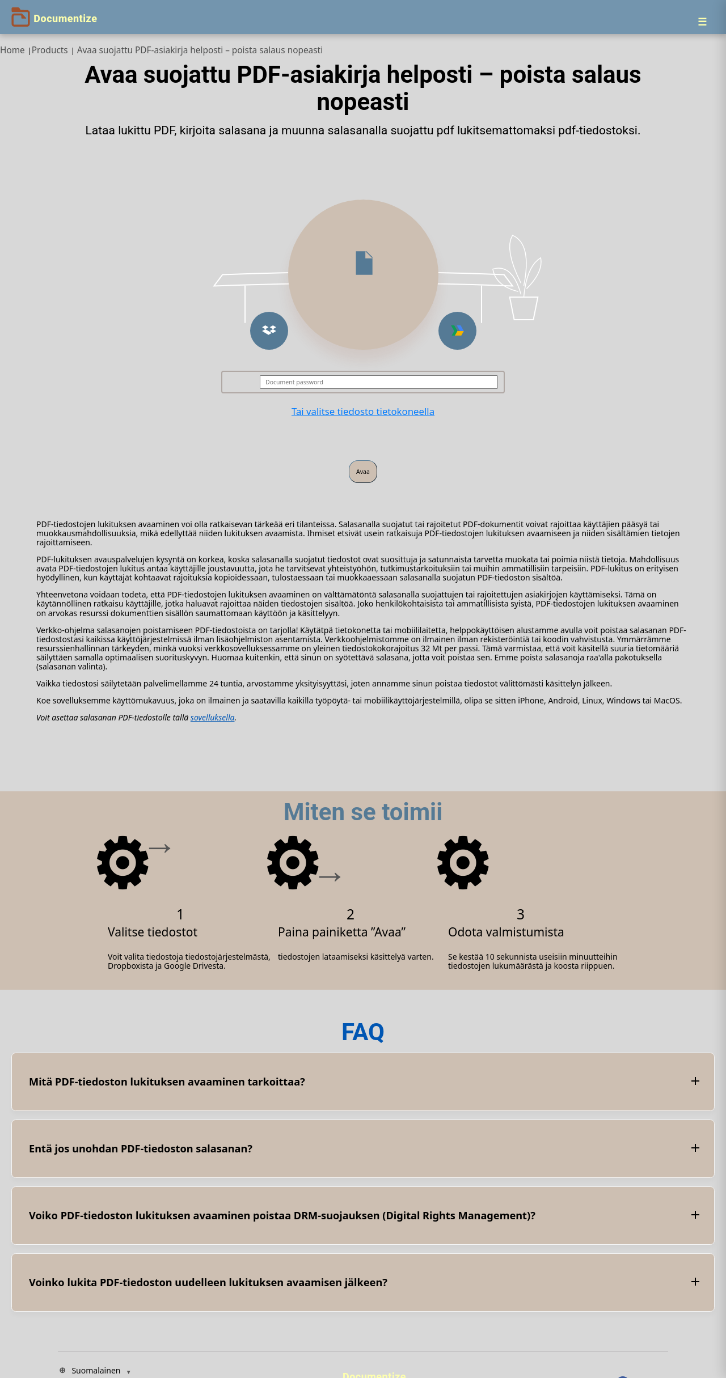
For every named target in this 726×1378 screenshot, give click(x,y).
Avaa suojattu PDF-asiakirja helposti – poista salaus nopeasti (200, 50)
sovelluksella (213, 717)
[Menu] (702, 21)
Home (12, 50)
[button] (269, 331)
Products (50, 50)
